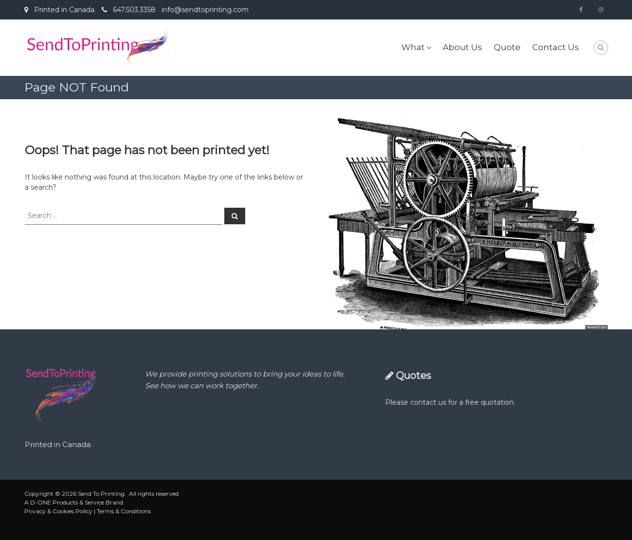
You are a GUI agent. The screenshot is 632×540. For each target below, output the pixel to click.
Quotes (413, 375)
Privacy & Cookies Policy (58, 511)
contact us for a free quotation (462, 402)
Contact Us (555, 47)
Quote (507, 47)
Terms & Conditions (124, 511)
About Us (462, 47)
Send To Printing (101, 493)
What (413, 47)
